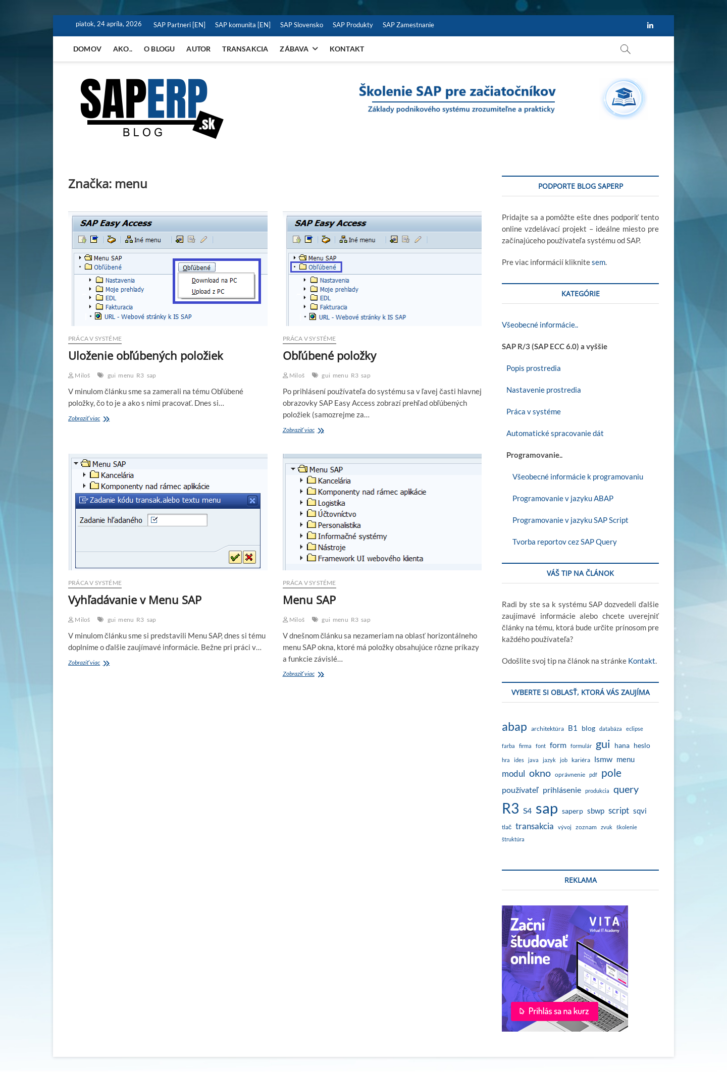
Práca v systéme (95, 338)
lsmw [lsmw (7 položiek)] (603, 759)
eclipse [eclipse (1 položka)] (634, 728)
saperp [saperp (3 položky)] (572, 811)
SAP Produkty (353, 25)
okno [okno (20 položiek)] (540, 773)
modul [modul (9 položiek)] (513, 773)
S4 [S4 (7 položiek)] (527, 810)
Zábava (294, 48)
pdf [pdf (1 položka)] (593, 774)
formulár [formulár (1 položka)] (581, 745)
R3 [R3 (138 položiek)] (510, 808)
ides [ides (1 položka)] (519, 760)
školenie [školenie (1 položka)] (626, 827)
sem (598, 261)
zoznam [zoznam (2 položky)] (586, 827)
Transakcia (245, 48)
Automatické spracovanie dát (553, 433)
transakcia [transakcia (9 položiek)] (534, 826)
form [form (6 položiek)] (558, 744)
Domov (87, 48)
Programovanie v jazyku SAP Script (565, 519)
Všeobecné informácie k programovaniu (572, 476)
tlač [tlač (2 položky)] (506, 827)
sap (152, 375)
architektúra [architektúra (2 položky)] (547, 728)
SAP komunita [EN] (243, 25)
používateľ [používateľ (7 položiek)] (520, 789)
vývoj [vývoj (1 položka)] (565, 827)
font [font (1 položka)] (541, 745)
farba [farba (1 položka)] (508, 745)
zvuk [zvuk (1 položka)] (606, 827)
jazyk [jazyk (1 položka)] (549, 760)
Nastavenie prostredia (541, 389)
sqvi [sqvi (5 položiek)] (640, 810)
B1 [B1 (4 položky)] (573, 728)
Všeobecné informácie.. (540, 324)
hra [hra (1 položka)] (506, 760)
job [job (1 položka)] (563, 760)
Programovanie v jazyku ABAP (557, 498)
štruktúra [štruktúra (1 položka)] (513, 839)
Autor (198, 48)
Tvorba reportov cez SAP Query (559, 541)
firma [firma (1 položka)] (525, 745)
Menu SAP (309, 599)
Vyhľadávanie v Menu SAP (134, 599)
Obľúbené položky (329, 355)
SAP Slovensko (301, 25)
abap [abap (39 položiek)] (514, 726)
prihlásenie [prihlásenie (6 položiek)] (562, 789)
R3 (140, 375)
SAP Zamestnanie (408, 25)
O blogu (159, 48)
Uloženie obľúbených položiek (145, 355)
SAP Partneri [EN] (179, 25)
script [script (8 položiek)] (618, 810)
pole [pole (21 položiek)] (611, 773)
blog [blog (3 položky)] (588, 728)
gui (112, 375)
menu (126, 375)
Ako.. (122, 48)
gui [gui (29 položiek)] (603, 744)
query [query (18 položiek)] (626, 789)
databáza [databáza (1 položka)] (610, 728)
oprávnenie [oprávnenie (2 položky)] (570, 774)
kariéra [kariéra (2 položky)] (581, 760)
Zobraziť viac (98, 419)
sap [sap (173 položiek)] (547, 808)
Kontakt (347, 48)
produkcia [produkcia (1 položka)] (597, 790)
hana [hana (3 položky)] (622, 745)
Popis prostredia (531, 367)
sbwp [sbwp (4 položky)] (595, 811)
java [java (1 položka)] (533, 760)
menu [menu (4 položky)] (625, 759)
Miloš (79, 375)
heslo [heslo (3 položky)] (642, 745)
